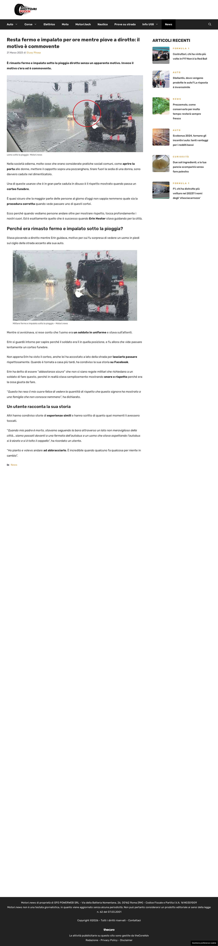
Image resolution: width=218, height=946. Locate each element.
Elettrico (49, 24)
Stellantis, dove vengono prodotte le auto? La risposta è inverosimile (190, 82)
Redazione (92, 940)
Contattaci (134, 920)
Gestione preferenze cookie (204, 943)
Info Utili (152, 24)
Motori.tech (83, 24)
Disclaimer (126, 940)
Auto (14, 24)
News (168, 24)
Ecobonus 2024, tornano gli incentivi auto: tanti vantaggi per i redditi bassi (190, 140)
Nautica (103, 24)
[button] (210, 24)
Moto (65, 24)
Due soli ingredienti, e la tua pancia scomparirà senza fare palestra (189, 167)
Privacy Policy (109, 940)
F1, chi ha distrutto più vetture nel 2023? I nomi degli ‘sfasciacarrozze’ (187, 193)
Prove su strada (125, 24)
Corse (32, 24)
